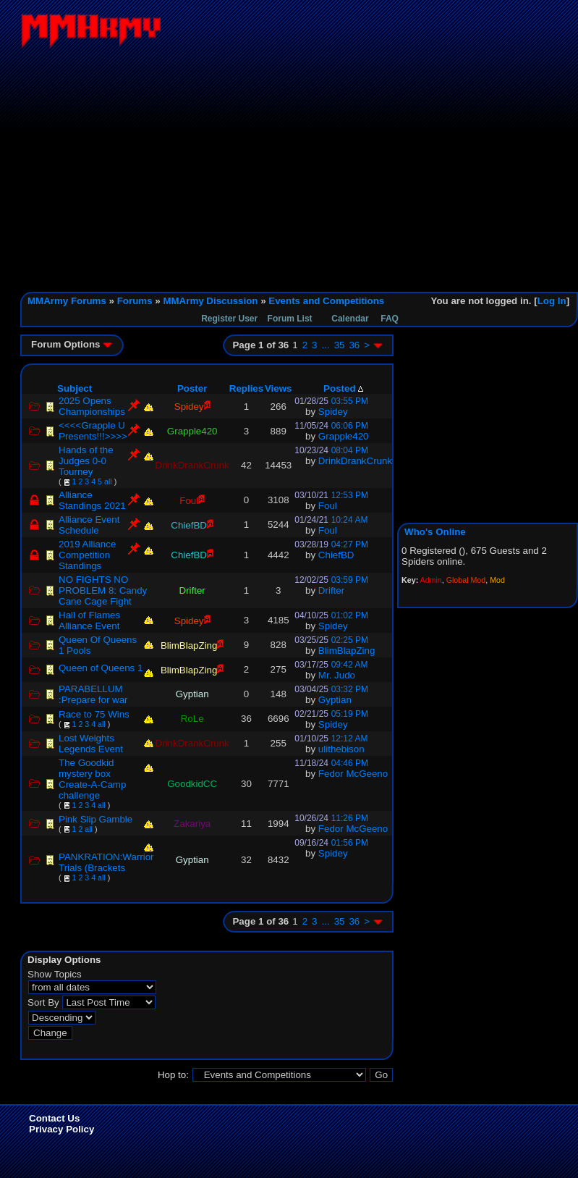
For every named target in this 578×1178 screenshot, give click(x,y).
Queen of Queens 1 (101, 667)
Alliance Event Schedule (89, 525)
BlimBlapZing (346, 650)
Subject (74, 388)
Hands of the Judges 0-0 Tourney (86, 461)
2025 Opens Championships (92, 406)
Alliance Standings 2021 (92, 500)
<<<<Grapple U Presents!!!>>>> (93, 431)
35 (339, 345)
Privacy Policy (61, 1129)
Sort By (43, 1002)
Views (278, 388)
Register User (229, 319)
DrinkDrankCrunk (355, 460)
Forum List (290, 319)
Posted (343, 388)
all (108, 481)
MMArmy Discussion (210, 300)
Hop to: (173, 1074)
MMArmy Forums (66, 300)
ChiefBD (336, 555)
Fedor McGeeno (353, 773)
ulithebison (341, 749)
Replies (246, 388)
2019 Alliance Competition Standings (87, 555)
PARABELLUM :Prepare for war (93, 694)
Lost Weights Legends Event (91, 743)
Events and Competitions (326, 300)
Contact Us (54, 1118)
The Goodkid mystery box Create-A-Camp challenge (92, 779)
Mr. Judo (336, 675)
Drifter (331, 590)
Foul (327, 505)
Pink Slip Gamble (95, 819)
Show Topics (54, 974)
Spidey (333, 411)
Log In (551, 300)
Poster (192, 388)
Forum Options (71, 344)
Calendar (349, 319)
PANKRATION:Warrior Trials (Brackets (106, 862)
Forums (135, 300)
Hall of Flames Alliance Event (89, 620)
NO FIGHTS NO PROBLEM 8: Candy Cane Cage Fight (103, 590)
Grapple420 (343, 436)
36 (354, 345)
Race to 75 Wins (94, 714)
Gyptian (335, 699)
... (326, 345)
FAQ (390, 319)
